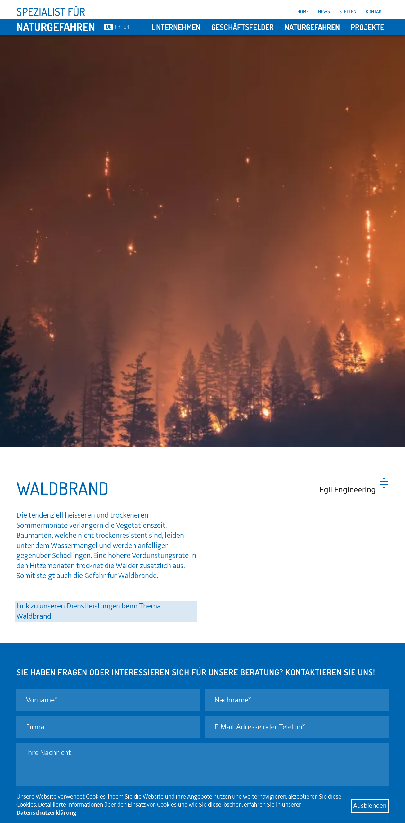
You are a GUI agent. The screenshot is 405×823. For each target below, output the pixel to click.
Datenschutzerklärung (46, 812)
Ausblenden (370, 806)
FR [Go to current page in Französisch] (117, 27)
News (324, 11)
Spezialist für (50, 11)
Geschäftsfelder (242, 27)
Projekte (367, 27)
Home (303, 11)
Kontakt (375, 11)
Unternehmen (175, 27)
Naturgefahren (55, 26)
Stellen (347, 11)
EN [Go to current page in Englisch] (126, 27)
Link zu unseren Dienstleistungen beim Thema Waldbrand (88, 611)
